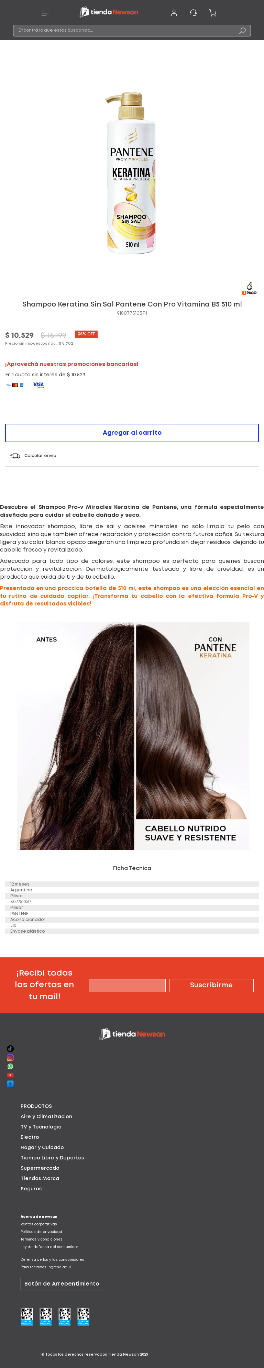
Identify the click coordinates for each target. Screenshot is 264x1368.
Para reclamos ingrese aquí (46, 1267)
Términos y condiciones (42, 1239)
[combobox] (132, 30)
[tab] (132, 1106)
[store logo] (108, 13)
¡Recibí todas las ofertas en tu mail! (44, 985)
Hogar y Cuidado (42, 1148)
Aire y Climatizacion (46, 1117)
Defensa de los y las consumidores (52, 1259)
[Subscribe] (211, 985)
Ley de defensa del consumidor (49, 1247)
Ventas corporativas (39, 1224)
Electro (30, 1137)
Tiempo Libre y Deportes (52, 1158)
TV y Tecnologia (41, 1127)
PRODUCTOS (36, 1106)
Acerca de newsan (39, 1217)
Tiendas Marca (40, 1179)
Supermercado (40, 1168)
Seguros (31, 1189)
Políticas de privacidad (41, 1232)
